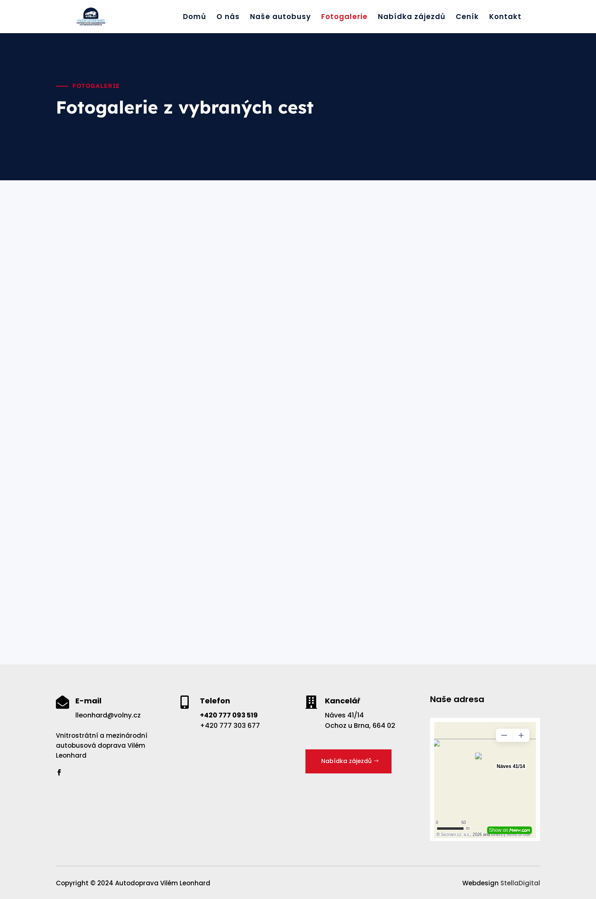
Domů (194, 18)
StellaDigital (520, 883)
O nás (228, 18)
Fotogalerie (344, 18)
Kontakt (505, 18)
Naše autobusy (280, 18)
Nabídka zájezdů (411, 18)
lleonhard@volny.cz (108, 715)
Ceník (467, 18)
